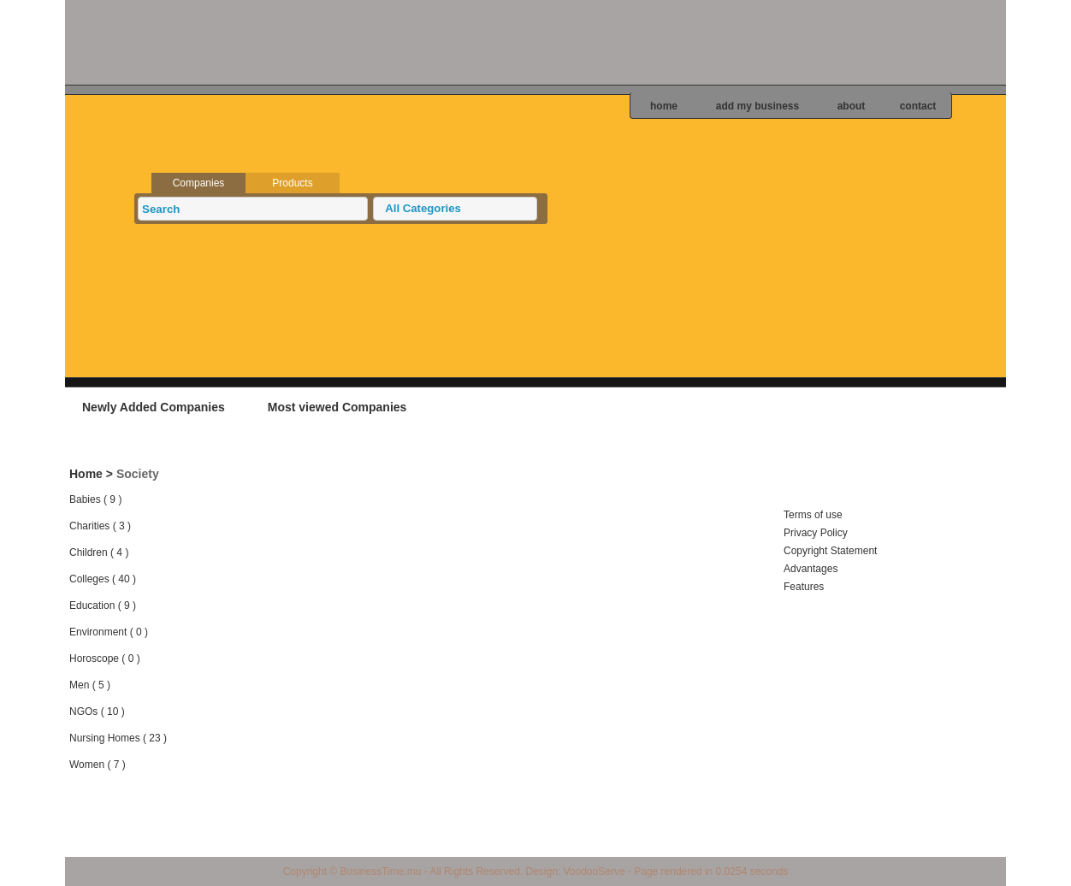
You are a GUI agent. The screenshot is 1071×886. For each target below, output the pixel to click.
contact (918, 106)
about (851, 106)
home (664, 106)
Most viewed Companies (337, 407)
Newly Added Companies (153, 407)
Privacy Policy (816, 533)
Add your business (899, 406)
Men (79, 685)
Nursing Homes (104, 738)
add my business (757, 106)
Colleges (89, 579)
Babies (85, 499)
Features (804, 587)
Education (92, 605)
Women (86, 765)
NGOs (83, 712)
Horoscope (94, 658)
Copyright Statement (830, 551)
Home (86, 474)
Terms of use (813, 515)
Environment (98, 632)
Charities (89, 526)
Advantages (810, 569)
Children (88, 552)
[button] (455, 209)
